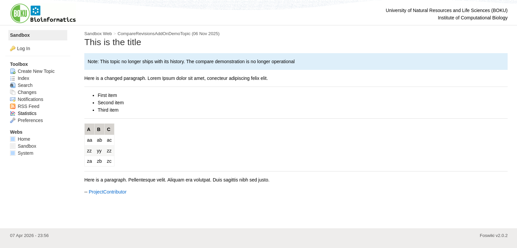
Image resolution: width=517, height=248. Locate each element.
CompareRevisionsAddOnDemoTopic (153, 33)
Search (21, 85)
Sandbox (20, 35)
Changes (23, 92)
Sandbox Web (98, 33)
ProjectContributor (107, 192)
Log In (23, 48)
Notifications (26, 99)
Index (19, 78)
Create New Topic (32, 71)
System (21, 153)
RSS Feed (24, 106)
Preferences (26, 120)
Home (20, 139)
